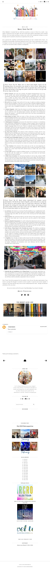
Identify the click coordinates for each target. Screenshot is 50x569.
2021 (25, 464)
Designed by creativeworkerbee (25, 566)
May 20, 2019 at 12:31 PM (43, 326)
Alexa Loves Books (23, 564)
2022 (25, 462)
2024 (25, 459)
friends (26, 291)
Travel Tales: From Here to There (25, 539)
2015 (25, 473)
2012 (25, 478)
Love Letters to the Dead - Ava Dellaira (25, 521)
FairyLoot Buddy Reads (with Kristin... (36, 313)
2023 (25, 460)
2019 (25, 467)
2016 (25, 471)
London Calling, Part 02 (14, 313)
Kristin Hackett (11, 326)
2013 (25, 476)
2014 (25, 474)
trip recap (30, 291)
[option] (14, 310)
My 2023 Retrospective (25, 426)
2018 (25, 468)
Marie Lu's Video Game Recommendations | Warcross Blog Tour (25, 502)
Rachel (7, 32)
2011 (25, 479)
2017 (25, 470)
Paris (27, 291)
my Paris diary (28, 288)
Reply (10, 331)
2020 (25, 465)
